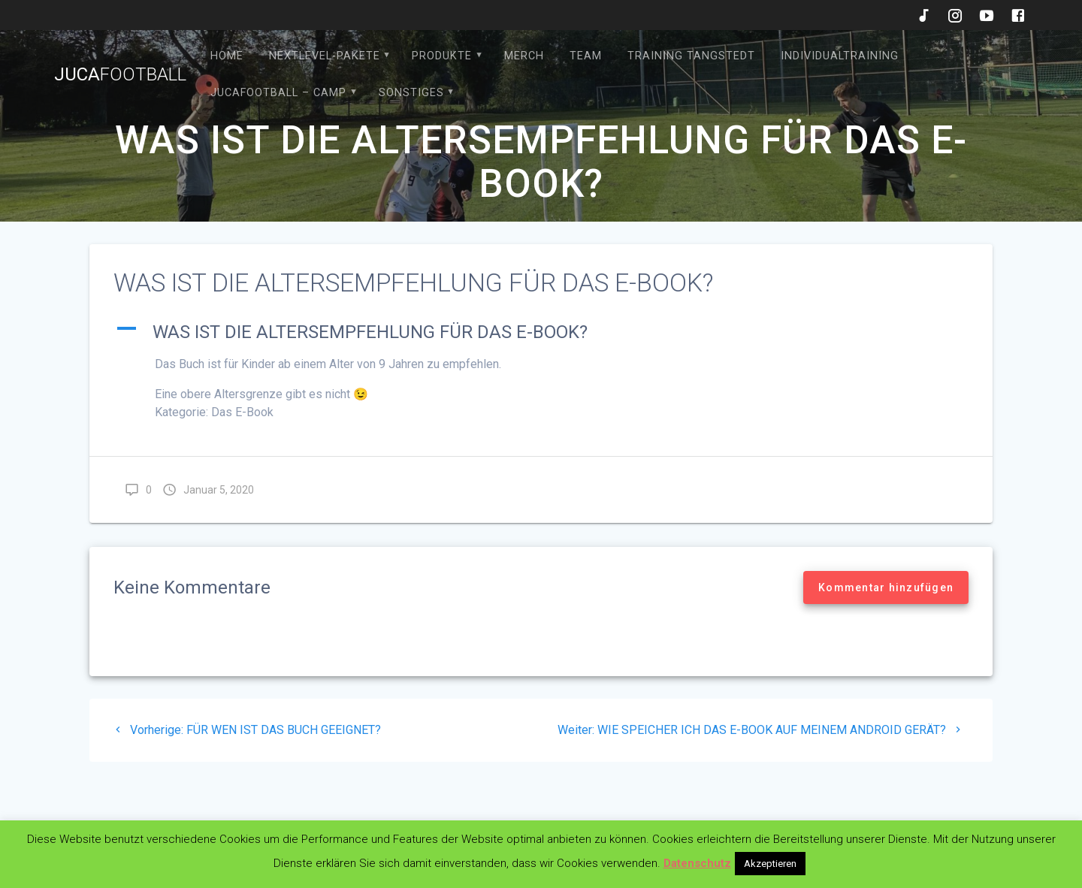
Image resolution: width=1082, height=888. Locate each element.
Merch (524, 56)
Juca (120, 74)
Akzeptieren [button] (770, 863)
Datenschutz (697, 863)
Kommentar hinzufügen (886, 587)
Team (586, 56)
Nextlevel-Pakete (324, 56)
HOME (226, 56)
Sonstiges (411, 92)
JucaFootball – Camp (278, 92)
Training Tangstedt (691, 56)
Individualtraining (840, 56)
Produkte (442, 56)
